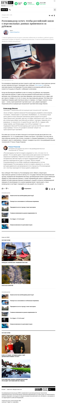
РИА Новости (39, 85)
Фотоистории (6, 240)
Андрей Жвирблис (15, 32)
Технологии (5, 17)
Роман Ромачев (14, 147)
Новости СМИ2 (5, 237)
